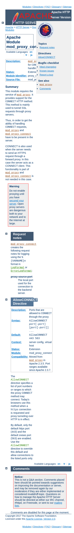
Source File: (13, 79)
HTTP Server (23, 27)
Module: (16, 352)
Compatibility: (19, 356)
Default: (16, 334)
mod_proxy (35, 61)
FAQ (47, 6)
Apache (9, 27)
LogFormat (17, 267)
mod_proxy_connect (18, 134)
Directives (38, 6)
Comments (45, 88)
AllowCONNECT (46, 57)
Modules (26, 6)
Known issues (47, 70)
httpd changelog (48, 66)
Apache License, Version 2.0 (40, 519)
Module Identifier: (16, 75)
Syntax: (16, 320)
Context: (16, 342)
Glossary (56, 6)
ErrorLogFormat (21, 270)
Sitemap (67, 6)
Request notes (47, 47)
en (31, 52)
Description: (13, 61)
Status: (10, 72)
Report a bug (46, 74)
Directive (20, 303)
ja (31, 55)
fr (26, 55)
